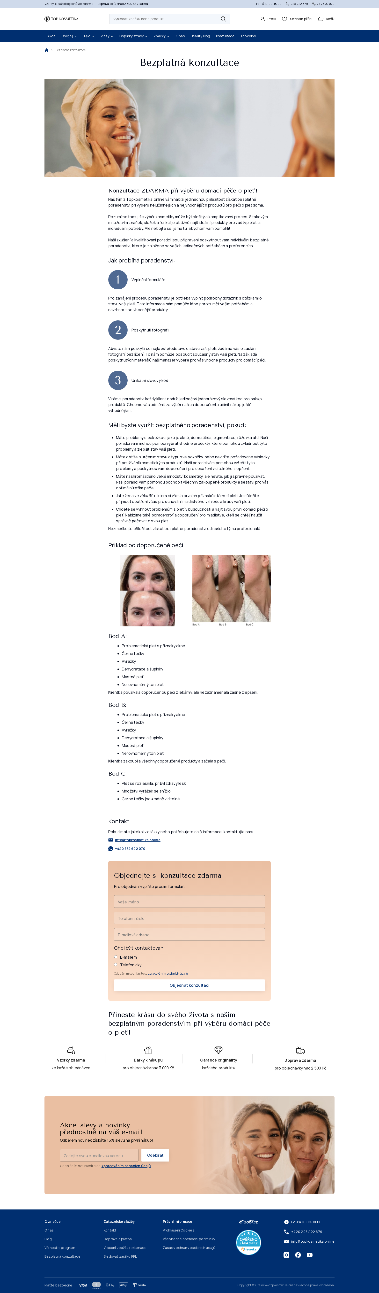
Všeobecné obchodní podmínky (189, 1239)
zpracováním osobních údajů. (168, 973)
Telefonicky (128, 965)
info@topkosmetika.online (134, 840)
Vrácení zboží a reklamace (125, 1247)
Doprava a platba (118, 1239)
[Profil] (268, 18)
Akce (51, 36)
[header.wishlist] (297, 18)
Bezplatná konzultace (62, 1256)
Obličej (69, 36)
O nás (180, 36)
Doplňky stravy (133, 36)
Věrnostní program (59, 1247)
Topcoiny (248, 36)
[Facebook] (298, 1255)
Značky (162, 36)
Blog (48, 1239)
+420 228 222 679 (303, 1232)
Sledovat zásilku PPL (120, 1256)
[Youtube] (310, 1255)
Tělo (89, 36)
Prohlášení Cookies (178, 1230)
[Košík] (326, 18)
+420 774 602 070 (126, 848)
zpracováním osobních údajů (126, 1165)
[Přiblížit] (147, 590)
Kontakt (110, 1230)
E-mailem (125, 957)
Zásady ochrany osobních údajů (189, 1247)
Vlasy (107, 36)
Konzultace (225, 36)
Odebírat (155, 1155)
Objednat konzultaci (189, 985)
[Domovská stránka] (61, 19)
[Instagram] (286, 1255)
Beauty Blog (200, 36)
